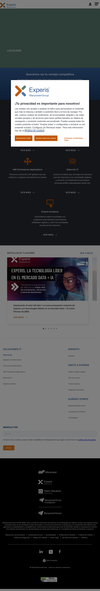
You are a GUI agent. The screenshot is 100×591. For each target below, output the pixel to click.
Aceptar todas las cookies (46, 138)
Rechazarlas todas (24, 138)
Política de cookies (34, 131)
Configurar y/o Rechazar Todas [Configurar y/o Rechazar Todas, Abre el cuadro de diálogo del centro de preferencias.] (73, 139)
